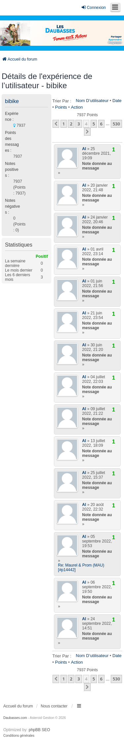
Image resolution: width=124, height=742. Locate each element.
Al (84, 148)
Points (61, 107)
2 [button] (71, 124)
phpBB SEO (39, 730)
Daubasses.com (15, 718)
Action (77, 107)
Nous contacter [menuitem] (54, 706)
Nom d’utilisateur (92, 100)
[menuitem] (18, 736)
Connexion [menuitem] (93, 7)
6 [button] (101, 124)
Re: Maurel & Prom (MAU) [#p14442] (81, 567)
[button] (56, 124)
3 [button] (78, 124)
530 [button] (116, 124)
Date (116, 100)
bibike (12, 101)
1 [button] (63, 124)
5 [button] (94, 124)
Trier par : (61, 100)
